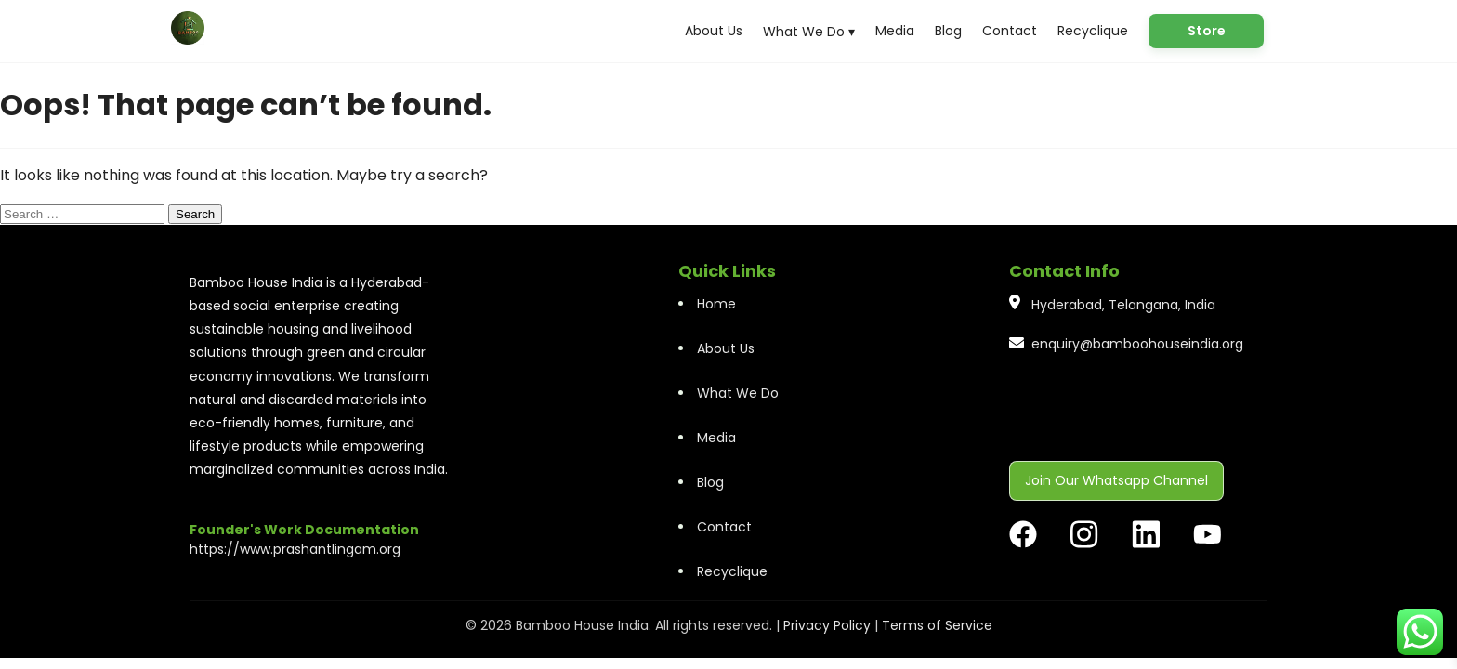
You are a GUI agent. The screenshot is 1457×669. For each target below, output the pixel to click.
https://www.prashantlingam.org (295, 549)
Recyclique (1092, 30)
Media (894, 30)
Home (716, 304)
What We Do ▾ (809, 31)
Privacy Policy (827, 625)
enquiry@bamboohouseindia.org (1137, 343)
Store (1207, 30)
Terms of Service (937, 625)
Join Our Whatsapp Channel (1116, 480)
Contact (1009, 30)
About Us (713, 30)
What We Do (738, 393)
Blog (948, 30)
